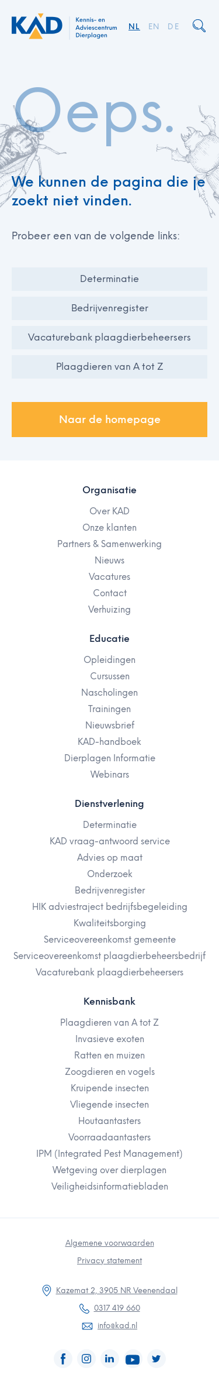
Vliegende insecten (109, 1104)
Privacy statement (109, 1260)
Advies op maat (109, 858)
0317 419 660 (117, 1308)
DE (173, 26)
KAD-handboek (109, 742)
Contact (110, 593)
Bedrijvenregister (109, 308)
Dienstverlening (109, 803)
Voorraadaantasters (109, 1137)
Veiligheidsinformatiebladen (109, 1186)
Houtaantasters (109, 1121)
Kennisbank (109, 1001)
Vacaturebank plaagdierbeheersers (109, 337)
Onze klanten (109, 528)
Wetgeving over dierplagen (109, 1170)
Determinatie (109, 278)
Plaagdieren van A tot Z (110, 366)
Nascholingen (109, 693)
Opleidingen (109, 660)
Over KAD (109, 511)
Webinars (110, 774)
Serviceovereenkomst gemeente (110, 939)
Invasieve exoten (109, 1039)
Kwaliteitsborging (110, 923)
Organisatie (109, 490)
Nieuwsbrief (109, 725)
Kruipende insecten (110, 1088)
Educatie (109, 638)
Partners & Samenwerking (109, 544)
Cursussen (110, 676)
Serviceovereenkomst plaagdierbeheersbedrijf (109, 956)
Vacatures (109, 577)
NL (134, 26)
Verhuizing (109, 609)
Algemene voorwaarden (109, 1243)
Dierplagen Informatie (109, 758)
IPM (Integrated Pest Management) (109, 1154)
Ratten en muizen (109, 1055)
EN (154, 26)
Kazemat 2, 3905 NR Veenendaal (117, 1290)
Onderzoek (110, 874)
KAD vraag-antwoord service (110, 841)
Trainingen (109, 709)
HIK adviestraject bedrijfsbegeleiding (109, 907)
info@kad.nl (117, 1325)
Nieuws (109, 560)
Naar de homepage (110, 419)
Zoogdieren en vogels (110, 1072)
